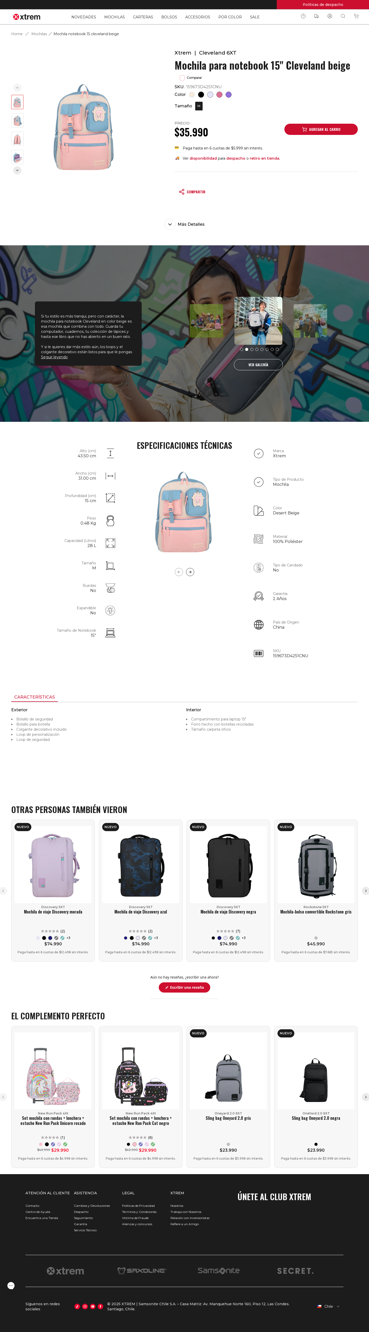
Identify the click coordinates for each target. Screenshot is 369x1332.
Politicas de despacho (323, 4)
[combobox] (326, 1306)
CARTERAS (143, 17)
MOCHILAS (114, 17)
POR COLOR (230, 17)
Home (17, 34)
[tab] (34, 697)
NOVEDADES (83, 17)
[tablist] (184, 697)
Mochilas (39, 34)
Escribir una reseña (189, 989)
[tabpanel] (184, 748)
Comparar (191, 77)
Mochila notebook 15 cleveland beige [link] (86, 34)
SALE (255, 17)
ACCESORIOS (197, 17)
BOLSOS (169, 17)
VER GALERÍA (258, 364)
